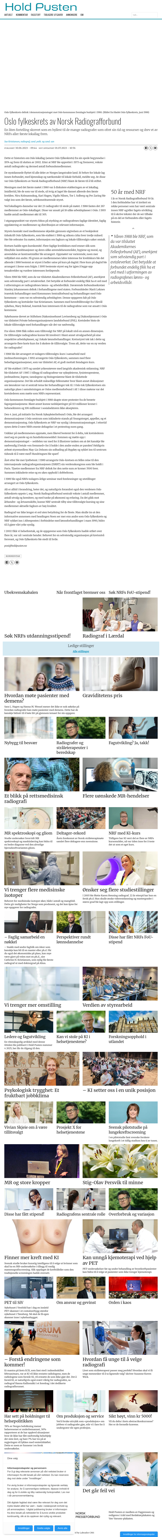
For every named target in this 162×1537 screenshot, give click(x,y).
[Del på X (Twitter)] (150, 148)
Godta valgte (43, 1528)
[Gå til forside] (41, 7)
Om (81, 14)
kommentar (13, 556)
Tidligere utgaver (53, 14)
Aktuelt (8, 14)
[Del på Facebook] (146, 148)
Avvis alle (62, 1528)
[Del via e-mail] (155, 148)
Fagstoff (36, 14)
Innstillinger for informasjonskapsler (139, 1534)
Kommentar (22, 14)
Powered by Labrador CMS (81, 1532)
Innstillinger (24, 1528)
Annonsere (71, 14)
